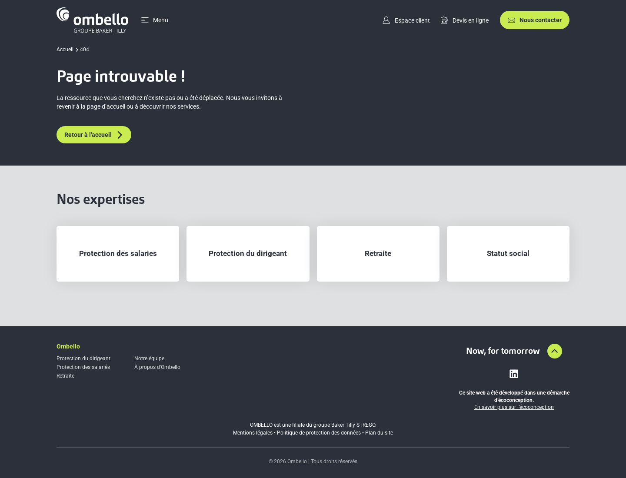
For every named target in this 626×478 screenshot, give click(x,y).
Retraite (65, 376)
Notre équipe (149, 358)
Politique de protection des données (319, 433)
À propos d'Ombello (157, 367)
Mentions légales (253, 433)
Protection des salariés (83, 367)
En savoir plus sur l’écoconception (514, 407)
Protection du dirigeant (83, 358)
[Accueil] (92, 20)
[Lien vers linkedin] (513, 373)
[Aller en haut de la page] (554, 351)
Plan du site (379, 433)
